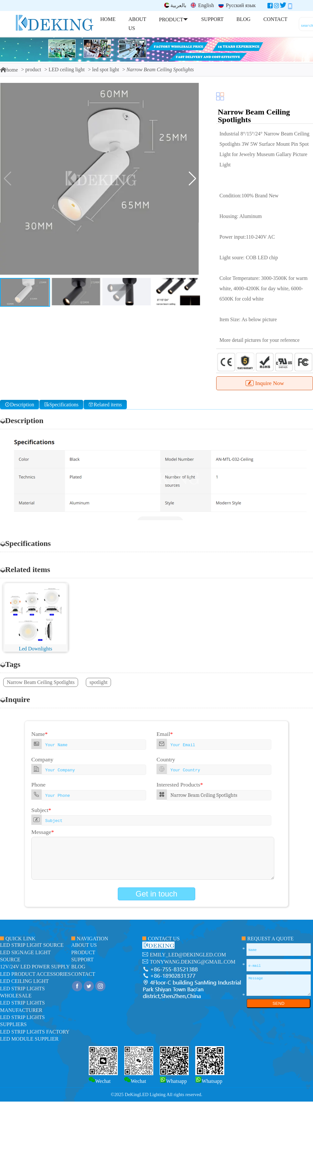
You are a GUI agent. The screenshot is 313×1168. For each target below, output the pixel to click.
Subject (41, 810)
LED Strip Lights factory (34, 1031)
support (82, 959)
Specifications (61, 404)
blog (78, 966)
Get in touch (156, 893)
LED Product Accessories (35, 974)
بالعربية (175, 5)
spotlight (98, 682)
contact (83, 974)
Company (42, 759)
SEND (278, 1003)
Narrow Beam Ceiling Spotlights (41, 682)
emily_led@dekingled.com (188, 954)
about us (84, 945)
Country (165, 759)
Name (39, 734)
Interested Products (179, 784)
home (9, 70)
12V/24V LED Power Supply (35, 966)
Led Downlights (35, 648)
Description (19, 404)
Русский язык (237, 5)
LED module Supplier (29, 1039)
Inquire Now (264, 383)
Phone (38, 784)
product (33, 69)
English (202, 5)
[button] (192, 179)
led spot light (105, 69)
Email (164, 734)
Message (42, 832)
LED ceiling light (66, 69)
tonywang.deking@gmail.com (192, 962)
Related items (105, 404)
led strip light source (32, 945)
